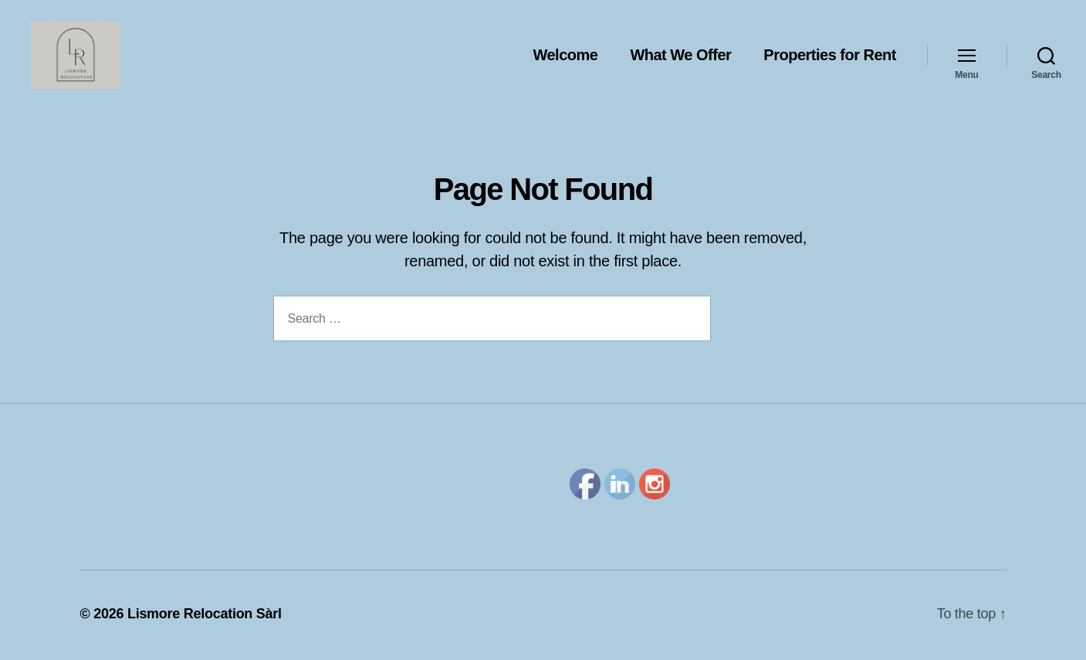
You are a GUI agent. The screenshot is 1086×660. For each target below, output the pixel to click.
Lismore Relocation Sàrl (204, 616)
